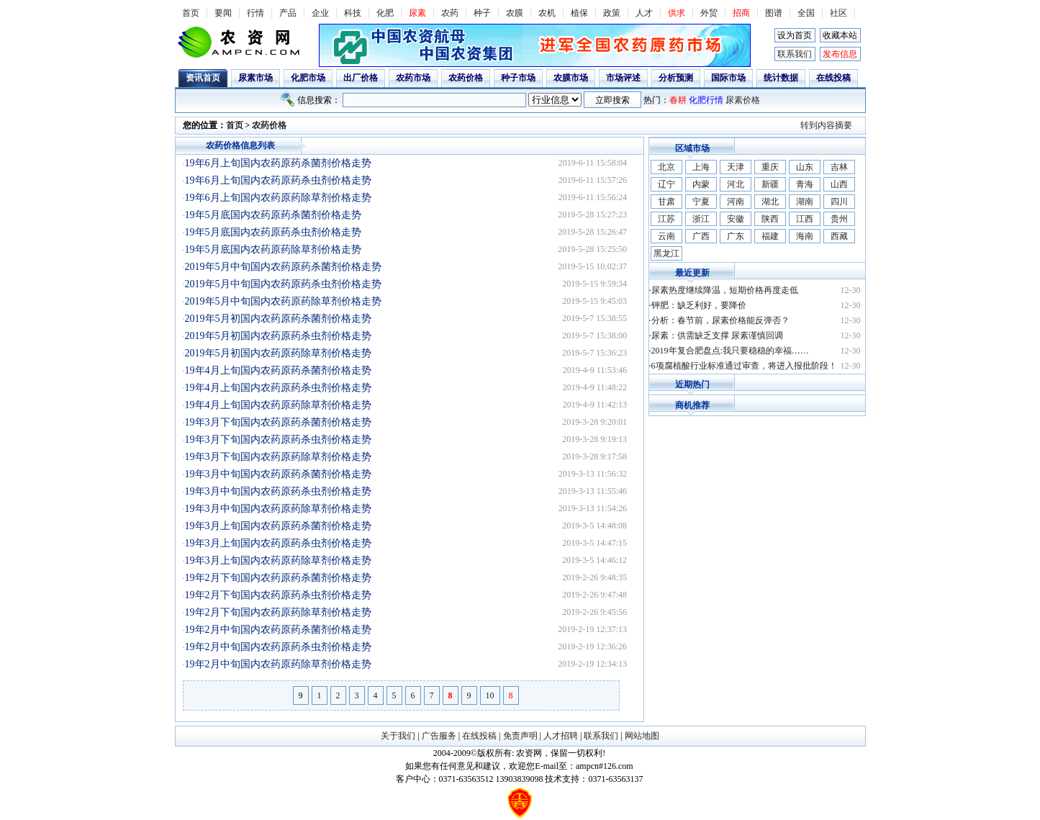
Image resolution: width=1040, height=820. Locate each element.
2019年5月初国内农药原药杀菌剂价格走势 (278, 318)
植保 (579, 13)
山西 (839, 184)
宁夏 (701, 202)
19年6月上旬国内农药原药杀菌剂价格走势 (278, 163)
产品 (288, 13)
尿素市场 (255, 78)
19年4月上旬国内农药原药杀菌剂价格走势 (278, 370)
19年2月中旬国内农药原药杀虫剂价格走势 (278, 646)
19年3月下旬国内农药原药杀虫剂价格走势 (278, 439)
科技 (352, 13)
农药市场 (413, 78)
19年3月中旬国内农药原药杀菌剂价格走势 (278, 474)
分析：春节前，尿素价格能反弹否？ (720, 320)
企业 (320, 13)
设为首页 (794, 35)
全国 (806, 13)
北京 (666, 167)
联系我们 (794, 54)
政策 (611, 13)
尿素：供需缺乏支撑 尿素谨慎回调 (717, 335)
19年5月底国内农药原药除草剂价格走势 (273, 249)
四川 (839, 202)
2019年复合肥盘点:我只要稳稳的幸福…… (730, 351)
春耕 (678, 100)
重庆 (770, 167)
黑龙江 (666, 253)
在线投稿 (833, 78)
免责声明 (520, 736)
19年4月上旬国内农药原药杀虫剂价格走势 (278, 387)
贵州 (839, 219)
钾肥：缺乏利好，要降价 (698, 305)
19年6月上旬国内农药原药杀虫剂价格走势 (278, 180)
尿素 (417, 13)
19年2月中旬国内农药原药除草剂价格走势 (278, 664)
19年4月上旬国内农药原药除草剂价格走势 (278, 405)
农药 (449, 13)
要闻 (223, 13)
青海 (804, 184)
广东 (735, 236)
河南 (735, 202)
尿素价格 (742, 100)
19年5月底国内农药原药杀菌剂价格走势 (273, 214)
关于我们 (398, 736)
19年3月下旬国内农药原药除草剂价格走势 (278, 456)
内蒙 (701, 184)
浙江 (701, 219)
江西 (804, 219)
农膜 (514, 13)
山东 (804, 167)
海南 (804, 236)
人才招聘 (560, 736)
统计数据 (781, 78)
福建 (770, 236)
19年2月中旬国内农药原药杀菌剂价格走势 (278, 629)
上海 (701, 167)
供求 (676, 13)
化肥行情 (706, 100)
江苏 (666, 219)
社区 (838, 13)
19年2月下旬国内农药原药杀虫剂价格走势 (278, 595)
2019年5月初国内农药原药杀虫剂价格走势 (278, 335)
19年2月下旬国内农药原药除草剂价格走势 (278, 612)
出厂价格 (360, 78)
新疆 (770, 184)
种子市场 (518, 78)
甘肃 (666, 202)
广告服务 (439, 736)
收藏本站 (840, 35)
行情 (255, 13)
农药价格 (465, 78)
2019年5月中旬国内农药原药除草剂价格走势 (283, 301)
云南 (666, 236)
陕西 (770, 219)
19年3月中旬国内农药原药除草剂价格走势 (278, 508)
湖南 (804, 202)
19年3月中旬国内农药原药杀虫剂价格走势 (278, 491)
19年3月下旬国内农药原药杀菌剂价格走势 (278, 422)
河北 (735, 184)
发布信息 (840, 54)
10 (490, 695)
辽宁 (666, 184)
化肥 (385, 13)
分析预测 (676, 78)
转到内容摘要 (826, 125)
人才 (644, 13)
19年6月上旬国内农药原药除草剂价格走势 (278, 197)
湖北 (770, 202)
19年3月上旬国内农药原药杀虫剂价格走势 (278, 543)
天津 (735, 167)
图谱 (773, 13)
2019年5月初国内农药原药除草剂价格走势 (278, 353)
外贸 (709, 13)
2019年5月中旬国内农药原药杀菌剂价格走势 (283, 266)
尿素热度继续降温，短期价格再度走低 (724, 290)
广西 (701, 236)
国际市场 (728, 78)
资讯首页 (203, 78)
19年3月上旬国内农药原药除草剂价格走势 (278, 560)
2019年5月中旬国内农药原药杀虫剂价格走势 (283, 284)
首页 (190, 13)
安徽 (735, 219)
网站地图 (642, 736)
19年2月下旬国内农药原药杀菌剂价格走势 (278, 577)
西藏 (839, 236)
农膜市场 (570, 78)
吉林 (839, 167)
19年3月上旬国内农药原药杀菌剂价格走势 (278, 526)
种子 (482, 13)
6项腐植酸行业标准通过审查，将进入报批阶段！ (744, 366)
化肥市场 (308, 78)
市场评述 (623, 78)
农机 (547, 13)
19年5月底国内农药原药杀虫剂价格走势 (273, 232)
